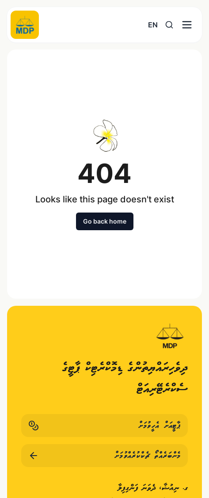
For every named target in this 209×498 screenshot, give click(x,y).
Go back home (104, 221)
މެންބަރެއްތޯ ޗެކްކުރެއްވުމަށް (104, 455)
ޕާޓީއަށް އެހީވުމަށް (104, 425)
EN (153, 24)
